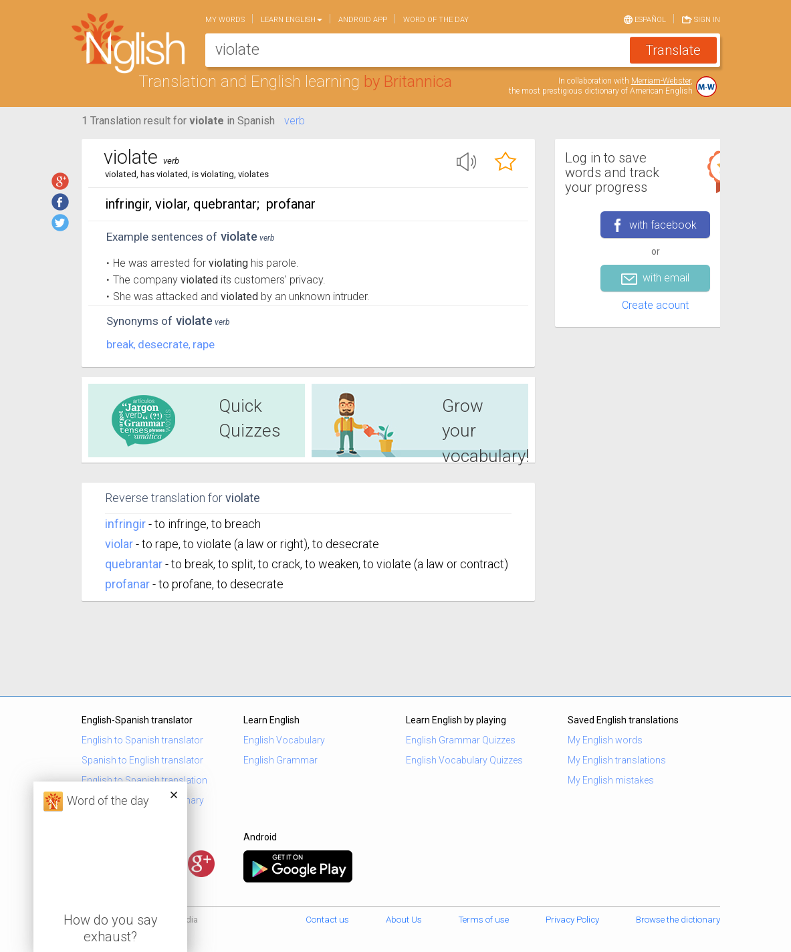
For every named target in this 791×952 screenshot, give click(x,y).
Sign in (701, 18)
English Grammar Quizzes (461, 740)
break (120, 344)
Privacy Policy (572, 920)
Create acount (655, 305)
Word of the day (436, 19)
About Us (404, 920)
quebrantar (133, 564)
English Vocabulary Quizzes (464, 760)
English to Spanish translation (144, 780)
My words (225, 19)
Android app (362, 19)
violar (119, 544)
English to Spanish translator (142, 740)
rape (204, 344)
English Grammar (280, 760)
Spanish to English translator (142, 760)
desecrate (163, 344)
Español (645, 18)
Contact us (327, 920)
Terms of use (484, 920)
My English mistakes (611, 780)
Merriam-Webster (661, 81)
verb (294, 120)
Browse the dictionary (678, 920)
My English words (605, 740)
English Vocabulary (284, 740)
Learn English (291, 19)
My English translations (617, 760)
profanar (127, 584)
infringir (125, 524)
